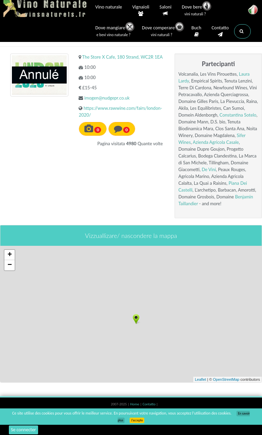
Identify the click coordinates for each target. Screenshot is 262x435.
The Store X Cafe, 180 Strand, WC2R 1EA (122, 57)
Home (135, 404)
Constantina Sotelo (237, 115)
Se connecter (23, 430)
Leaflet (200, 379)
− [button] (9, 265)
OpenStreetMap (226, 379)
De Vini (209, 169)
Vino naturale (108, 7)
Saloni (165, 10)
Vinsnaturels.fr (45, 9)
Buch (196, 31)
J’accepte (137, 420)
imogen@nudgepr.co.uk (107, 98)
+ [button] (9, 255)
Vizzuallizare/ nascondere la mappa (131, 235)
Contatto (220, 31)
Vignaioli (140, 10)
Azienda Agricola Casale (216, 142)
